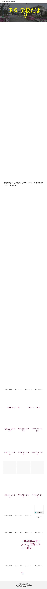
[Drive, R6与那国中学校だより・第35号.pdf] (9, 486)
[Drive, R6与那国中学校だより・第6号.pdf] (13, 118)
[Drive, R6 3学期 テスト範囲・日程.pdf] (11, 543)
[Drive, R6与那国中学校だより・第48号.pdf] (28, 559)
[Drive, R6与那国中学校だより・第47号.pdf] (18, 559)
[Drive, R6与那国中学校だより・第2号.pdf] (13, 48)
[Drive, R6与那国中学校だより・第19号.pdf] (13, 333)
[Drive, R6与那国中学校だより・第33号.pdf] (23, 444)
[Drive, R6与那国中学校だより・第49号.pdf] (39, 559)
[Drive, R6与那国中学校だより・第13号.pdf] (13, 261)
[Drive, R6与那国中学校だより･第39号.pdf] (18, 509)
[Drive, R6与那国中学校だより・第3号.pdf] (13, 65)
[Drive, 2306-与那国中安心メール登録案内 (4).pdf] (11, 575)
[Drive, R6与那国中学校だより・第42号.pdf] (8, 526)
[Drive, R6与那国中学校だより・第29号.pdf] (9, 420)
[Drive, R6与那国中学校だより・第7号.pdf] (13, 135)
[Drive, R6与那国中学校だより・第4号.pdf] (13, 83)
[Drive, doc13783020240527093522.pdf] (18, 194)
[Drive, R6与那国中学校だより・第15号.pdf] (13, 281)
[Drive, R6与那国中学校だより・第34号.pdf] (37, 444)
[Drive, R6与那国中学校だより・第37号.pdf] (37, 486)
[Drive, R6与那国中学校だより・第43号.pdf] (18, 526)
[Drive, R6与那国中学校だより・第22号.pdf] (34, 366)
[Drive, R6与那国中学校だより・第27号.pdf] (13, 399)
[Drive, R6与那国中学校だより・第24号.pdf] (18, 383)
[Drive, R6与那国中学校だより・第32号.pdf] (9, 444)
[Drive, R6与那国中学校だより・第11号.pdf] (13, 228)
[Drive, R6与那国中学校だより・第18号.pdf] (13, 316)
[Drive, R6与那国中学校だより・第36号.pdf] (23, 486)
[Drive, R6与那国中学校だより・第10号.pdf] (13, 211)
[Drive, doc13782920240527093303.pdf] (28, 194)
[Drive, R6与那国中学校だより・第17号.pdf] (34, 296)
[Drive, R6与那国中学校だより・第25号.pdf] (28, 383)
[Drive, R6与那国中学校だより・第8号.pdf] (13, 153)
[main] (25, 12)
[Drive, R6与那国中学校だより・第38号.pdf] (8, 509)
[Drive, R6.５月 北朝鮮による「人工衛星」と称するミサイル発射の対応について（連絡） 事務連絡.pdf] (8, 194)
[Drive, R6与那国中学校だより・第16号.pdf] (13, 296)
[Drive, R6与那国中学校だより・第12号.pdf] (13, 246)
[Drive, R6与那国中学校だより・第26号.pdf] (39, 383)
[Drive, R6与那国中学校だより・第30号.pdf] (23, 420)
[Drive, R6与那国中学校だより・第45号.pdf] (39, 526)
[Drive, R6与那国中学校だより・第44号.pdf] (28, 526)
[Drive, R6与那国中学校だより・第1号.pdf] (13, 30)
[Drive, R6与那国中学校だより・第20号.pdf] (13, 351)
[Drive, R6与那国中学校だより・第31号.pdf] (37, 420)
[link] (39, 509)
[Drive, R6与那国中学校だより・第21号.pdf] (13, 366)
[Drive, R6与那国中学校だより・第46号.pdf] (8, 559)
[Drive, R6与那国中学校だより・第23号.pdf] (8, 383)
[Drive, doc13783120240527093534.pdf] (39, 194)
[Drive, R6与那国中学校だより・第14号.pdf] (34, 261)
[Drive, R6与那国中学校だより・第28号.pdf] (34, 399)
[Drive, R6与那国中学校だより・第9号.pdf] (13, 170)
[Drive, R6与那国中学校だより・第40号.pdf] (28, 509)
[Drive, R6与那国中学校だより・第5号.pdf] (13, 100)
